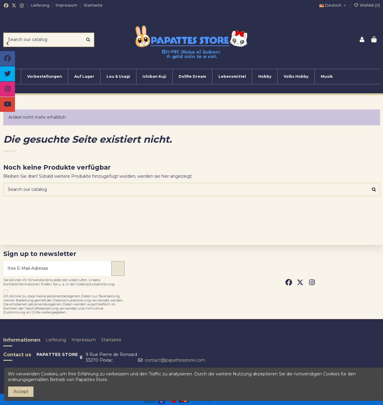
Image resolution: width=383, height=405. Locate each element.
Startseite (93, 5)
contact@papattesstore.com (175, 360)
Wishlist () (367, 5)
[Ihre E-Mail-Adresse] (57, 268)
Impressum (67, 5)
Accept (20, 391)
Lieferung (40, 5)
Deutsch (333, 5)
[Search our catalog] (88, 40)
